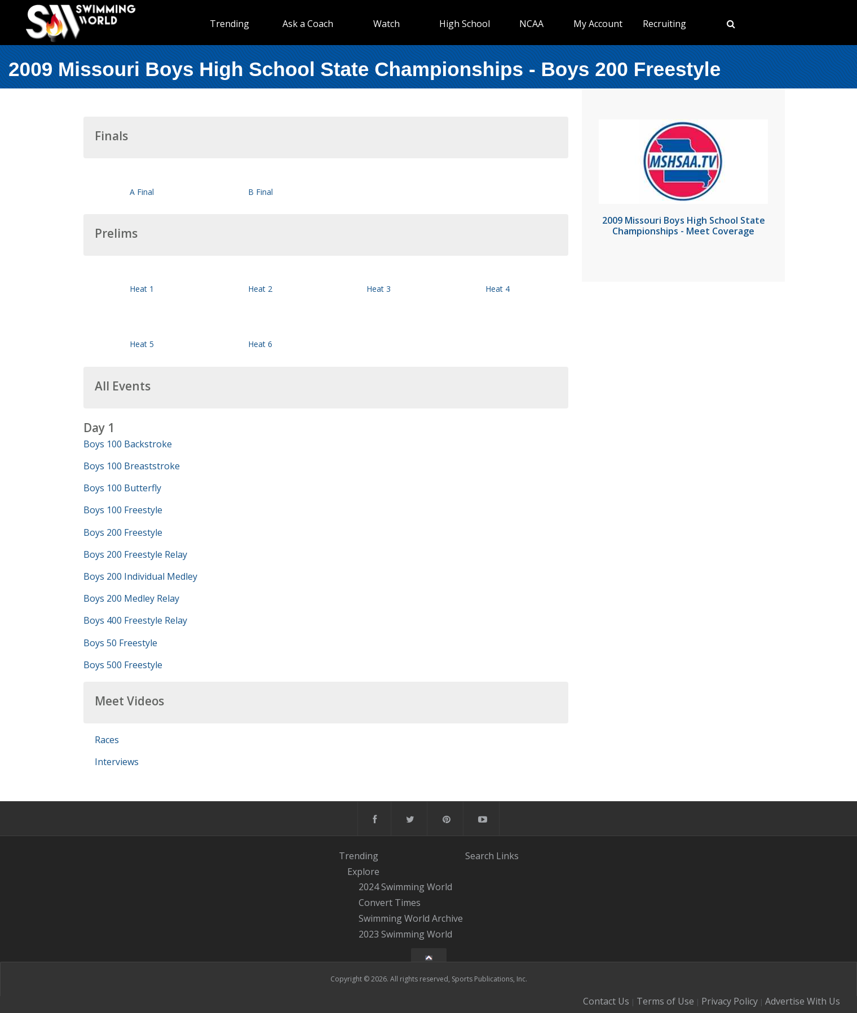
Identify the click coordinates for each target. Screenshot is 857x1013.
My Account (597, 23)
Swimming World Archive (411, 918)
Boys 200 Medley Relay (131, 598)
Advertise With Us (802, 1001)
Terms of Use (665, 1001)
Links (507, 856)
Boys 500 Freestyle (122, 665)
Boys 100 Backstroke (127, 444)
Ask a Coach (307, 23)
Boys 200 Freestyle (122, 532)
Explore (363, 871)
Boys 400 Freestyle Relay (135, 620)
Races (107, 740)
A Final (142, 191)
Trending (229, 23)
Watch (386, 23)
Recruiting (664, 23)
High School (464, 23)
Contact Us (606, 1001)
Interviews (117, 762)
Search (479, 856)
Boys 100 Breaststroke (131, 466)
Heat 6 (260, 344)
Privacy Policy (729, 1001)
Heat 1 (142, 288)
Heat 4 (497, 288)
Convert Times (390, 902)
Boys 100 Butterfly (122, 488)
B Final (260, 191)
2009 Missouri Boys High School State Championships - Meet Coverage (683, 225)
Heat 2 (260, 288)
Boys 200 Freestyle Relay (135, 554)
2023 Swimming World (405, 934)
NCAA (531, 23)
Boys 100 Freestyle (122, 510)
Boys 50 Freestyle (120, 643)
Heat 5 (142, 344)
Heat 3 (378, 288)
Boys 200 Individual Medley (140, 576)
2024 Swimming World (405, 887)
